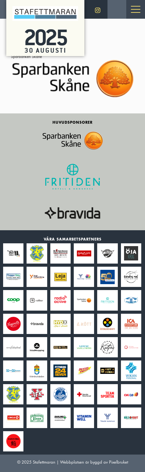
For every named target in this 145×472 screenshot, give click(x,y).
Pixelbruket (118, 462)
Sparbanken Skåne (72, 76)
